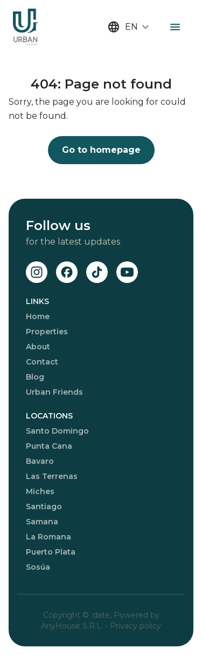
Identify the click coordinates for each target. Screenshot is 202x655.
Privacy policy (135, 626)
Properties (47, 331)
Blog (35, 377)
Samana (42, 521)
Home (38, 316)
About (38, 347)
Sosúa (38, 567)
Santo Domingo (57, 431)
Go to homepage (101, 150)
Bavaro (40, 461)
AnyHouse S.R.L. (73, 626)
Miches (40, 491)
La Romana (48, 537)
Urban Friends (54, 392)
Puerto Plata (50, 552)
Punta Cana (49, 446)
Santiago (44, 506)
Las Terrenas (52, 476)
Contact (42, 362)
